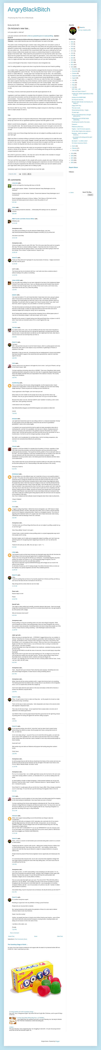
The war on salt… (76, 108)
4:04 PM (14, 358)
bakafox (14, 295)
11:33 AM (14, 263)
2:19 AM (14, 501)
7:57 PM (14, 441)
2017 (72, 51)
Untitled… (11, 1027)
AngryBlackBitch (29, 9)
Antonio (14, 446)
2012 (72, 62)
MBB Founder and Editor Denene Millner (23, 218)
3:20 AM (14, 517)
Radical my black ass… (78, 126)
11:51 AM (14, 833)
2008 (72, 155)
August (74, 78)
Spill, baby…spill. (76, 89)
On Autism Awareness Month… (80, 143)
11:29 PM (14, 630)
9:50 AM (14, 213)
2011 (72, 64)
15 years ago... (76, 112)
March (74, 146)
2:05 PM (14, 864)
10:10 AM (14, 223)
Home (35, 936)
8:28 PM (14, 615)
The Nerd (14, 327)
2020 (72, 44)
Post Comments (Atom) (21, 939)
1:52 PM (14, 753)
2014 (72, 57)
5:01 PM (14, 892)
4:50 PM (14, 377)
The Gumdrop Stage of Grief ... (17, 944)
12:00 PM (14, 275)
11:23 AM (14, 586)
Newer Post (11, 936)
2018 (72, 48)
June (73, 82)
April (73, 87)
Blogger (57, 1041)
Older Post (60, 936)
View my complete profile (84, 30)
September (75, 75)
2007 (72, 158)
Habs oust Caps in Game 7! (79, 91)
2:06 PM (14, 322)
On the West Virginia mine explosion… (82, 131)
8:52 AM (14, 202)
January (74, 150)
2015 (72, 55)
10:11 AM (14, 810)
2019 (72, 46)
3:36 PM (14, 337)
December (75, 69)
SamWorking (15, 383)
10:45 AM (14, 252)
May (73, 84)
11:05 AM (14, 569)
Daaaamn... (75, 124)
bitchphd (14, 418)
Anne (13, 506)
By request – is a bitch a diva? (79, 141)
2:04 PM (14, 289)
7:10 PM (14, 929)
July (73, 80)
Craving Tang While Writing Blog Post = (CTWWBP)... (31, 1017)
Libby (13, 552)
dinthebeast (15, 474)
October (74, 73)
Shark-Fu (14, 257)
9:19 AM (14, 547)
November (75, 71)
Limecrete (15, 183)
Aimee (14, 207)
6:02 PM (14, 662)
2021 (72, 42)
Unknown (14, 815)
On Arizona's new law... (78, 99)
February (74, 148)
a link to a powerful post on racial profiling (40, 36)
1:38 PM (14, 691)
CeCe (13, 363)
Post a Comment (14, 933)
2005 (72, 162)
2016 (72, 53)
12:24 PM (14, 599)
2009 (72, 153)
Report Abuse (73, 167)
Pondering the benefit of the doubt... (81, 122)
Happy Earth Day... (77, 105)
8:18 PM (14, 469)
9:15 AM (14, 791)
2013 (72, 60)
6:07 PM (14, 673)
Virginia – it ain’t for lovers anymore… (81, 129)
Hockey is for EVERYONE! (79, 97)
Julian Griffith (16, 280)
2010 (72, 67)
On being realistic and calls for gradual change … (22, 1011)
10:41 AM (14, 238)
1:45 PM (14, 721)
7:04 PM (14, 413)
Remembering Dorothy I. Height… (80, 110)
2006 (72, 160)
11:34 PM (14, 766)
